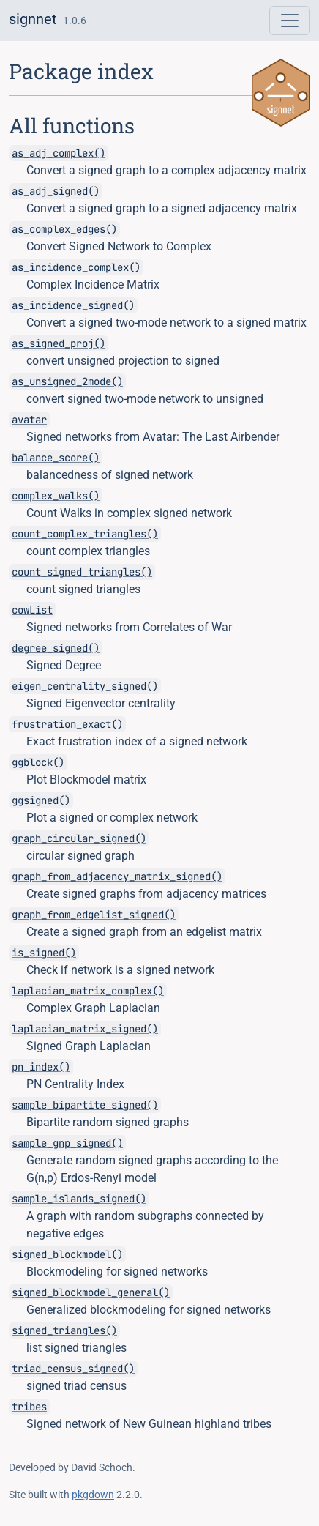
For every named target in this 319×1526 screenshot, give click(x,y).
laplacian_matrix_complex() (88, 990)
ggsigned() (41, 800)
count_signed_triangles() (82, 571)
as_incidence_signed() (73, 305)
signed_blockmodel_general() (91, 1292)
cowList (32, 610)
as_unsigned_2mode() (67, 381)
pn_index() (41, 1066)
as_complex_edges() (64, 229)
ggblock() (38, 762)
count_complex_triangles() (85, 533)
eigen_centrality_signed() (85, 686)
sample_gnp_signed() (67, 1143)
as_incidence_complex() (76, 267)
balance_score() (56, 457)
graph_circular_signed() (79, 838)
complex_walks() (56, 495)
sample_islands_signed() (79, 1198)
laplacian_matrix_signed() (85, 1028)
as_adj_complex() (58, 153)
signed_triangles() (64, 1330)
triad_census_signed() (73, 1368)
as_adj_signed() (56, 191)
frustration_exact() (67, 724)
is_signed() (44, 952)
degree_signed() (56, 648)
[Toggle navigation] (289, 20)
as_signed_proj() (58, 343)
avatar (29, 419)
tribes (29, 1406)
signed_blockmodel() (67, 1254)
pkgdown (93, 1494)
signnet (33, 19)
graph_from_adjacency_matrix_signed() (117, 876)
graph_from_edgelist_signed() (94, 914)
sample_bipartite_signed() (85, 1105)
